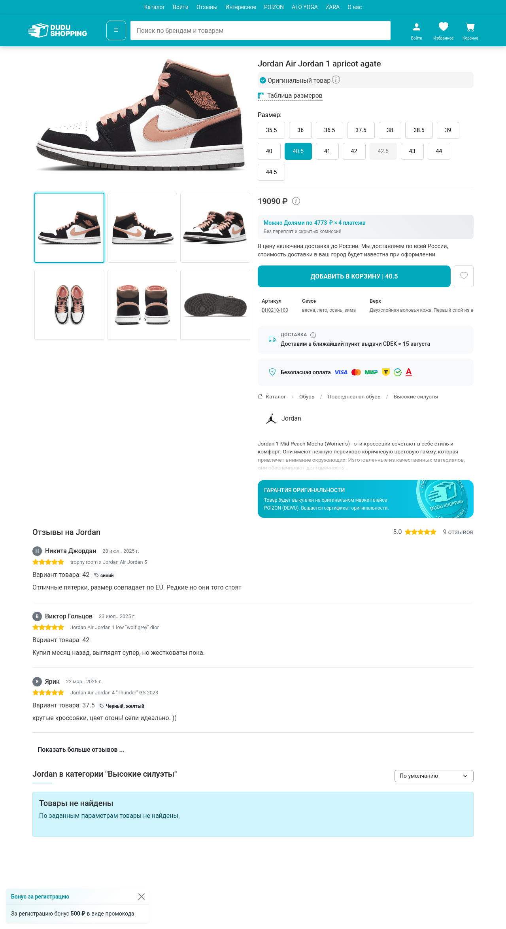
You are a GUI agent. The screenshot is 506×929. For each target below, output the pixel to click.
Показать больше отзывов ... (81, 749)
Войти (181, 7)
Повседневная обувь (354, 396)
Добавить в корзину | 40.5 (354, 276)
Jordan (282, 419)
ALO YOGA (305, 7)
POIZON (274, 7)
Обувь (306, 396)
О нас (354, 7)
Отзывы (206, 7)
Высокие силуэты (416, 396)
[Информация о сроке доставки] (313, 335)
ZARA (333, 7)
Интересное (240, 7)
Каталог (154, 7)
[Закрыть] (141, 896)
